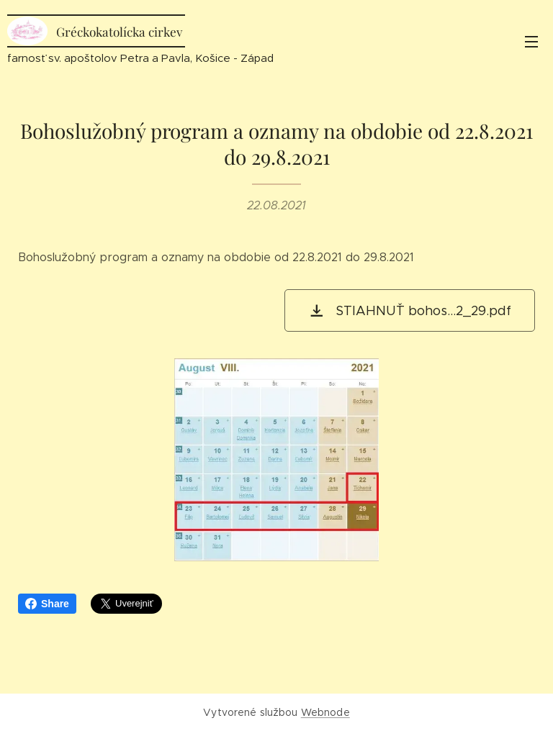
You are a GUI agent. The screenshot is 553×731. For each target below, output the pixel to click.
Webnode (325, 712)
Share (47, 603)
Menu (531, 41)
